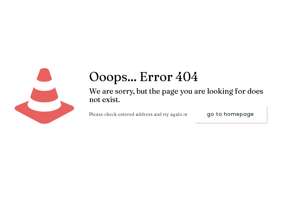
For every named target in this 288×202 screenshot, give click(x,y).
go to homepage (230, 114)
